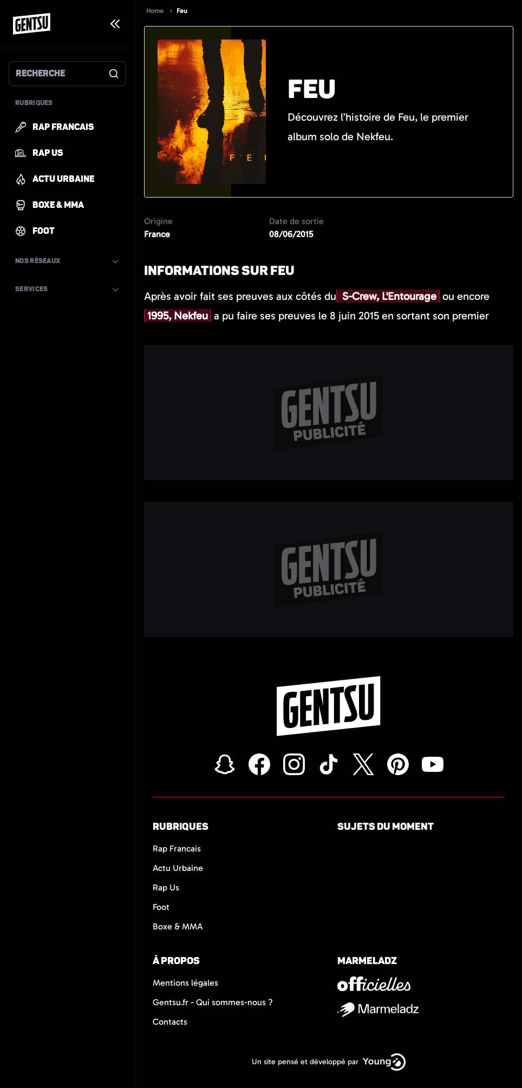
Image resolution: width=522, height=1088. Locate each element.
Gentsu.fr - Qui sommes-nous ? (213, 1002)
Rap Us (166, 887)
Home (155, 11)
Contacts (170, 1022)
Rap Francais (177, 848)
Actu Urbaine (178, 868)
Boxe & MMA (178, 926)
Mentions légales (185, 983)
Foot (161, 907)
